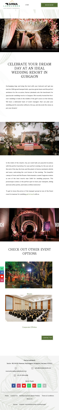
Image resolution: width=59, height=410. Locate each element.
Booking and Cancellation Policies (30, 395)
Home (7, 395)
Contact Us (47, 338)
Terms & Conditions (48, 395)
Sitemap (15, 404)
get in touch (30, 194)
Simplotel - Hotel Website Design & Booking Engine (32, 404)
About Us (29, 399)
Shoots (29, 294)
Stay (27, 5)
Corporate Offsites (29, 327)
